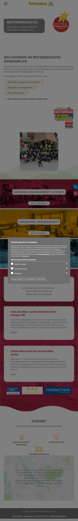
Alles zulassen (41, 279)
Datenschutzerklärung (44, 254)
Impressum (25, 256)
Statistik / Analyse (20, 264)
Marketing (18, 273)
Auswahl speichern (17, 279)
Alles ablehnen (30, 279)
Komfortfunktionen (21, 269)
